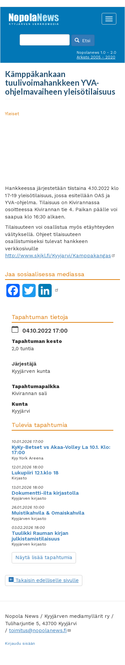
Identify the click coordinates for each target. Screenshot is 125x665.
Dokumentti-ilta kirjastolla (45, 493)
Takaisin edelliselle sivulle (44, 580)
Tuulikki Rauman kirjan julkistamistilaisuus (40, 536)
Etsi (83, 40)
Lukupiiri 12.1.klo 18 (35, 473)
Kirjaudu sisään (20, 643)
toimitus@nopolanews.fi (40, 630)
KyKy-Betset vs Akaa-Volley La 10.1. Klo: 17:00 (61, 450)
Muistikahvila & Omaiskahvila (48, 513)
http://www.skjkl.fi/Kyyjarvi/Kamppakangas (60, 256)
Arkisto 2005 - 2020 (96, 57)
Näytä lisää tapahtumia (43, 557)
